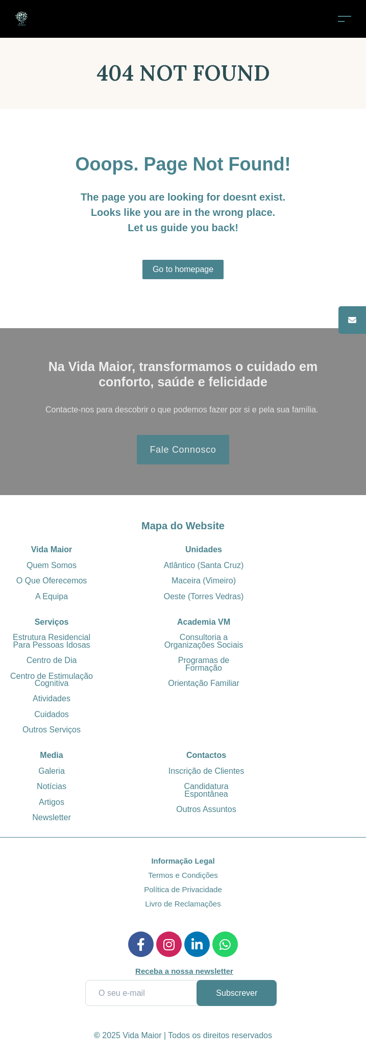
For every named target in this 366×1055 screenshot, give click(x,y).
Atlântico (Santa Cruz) (204, 565)
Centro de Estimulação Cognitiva (51, 680)
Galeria (51, 771)
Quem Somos (52, 565)
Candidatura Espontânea (206, 790)
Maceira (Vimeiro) (204, 580)
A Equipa (51, 596)
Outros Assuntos (206, 809)
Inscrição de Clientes (206, 771)
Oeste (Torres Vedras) (204, 596)
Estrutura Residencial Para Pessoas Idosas (51, 641)
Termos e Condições (183, 875)
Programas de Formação (204, 664)
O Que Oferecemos (51, 580)
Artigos (51, 802)
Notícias (51, 786)
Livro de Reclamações (183, 903)
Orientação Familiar (203, 683)
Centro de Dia (52, 660)
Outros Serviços (51, 729)
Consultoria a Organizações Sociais (203, 641)
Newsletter (51, 817)
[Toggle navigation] (344, 18)
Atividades (51, 698)
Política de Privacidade (183, 889)
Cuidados (51, 714)
